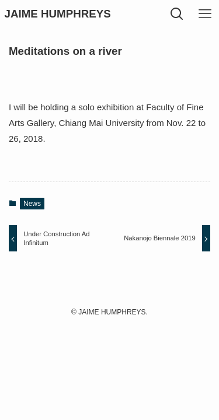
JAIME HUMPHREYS (58, 14)
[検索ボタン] (177, 14)
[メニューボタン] (205, 14)
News (32, 204)
